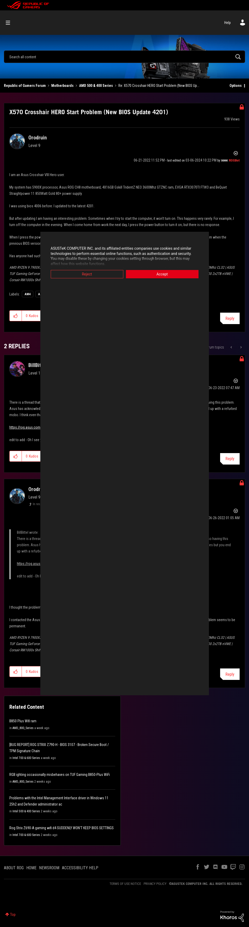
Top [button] (13, 914)
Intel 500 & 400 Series (26, 811)
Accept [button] (162, 274)
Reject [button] (87, 274)
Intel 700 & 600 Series (26, 758)
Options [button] (235, 85)
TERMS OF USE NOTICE (125, 884)
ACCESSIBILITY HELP (80, 867)
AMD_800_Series (23, 728)
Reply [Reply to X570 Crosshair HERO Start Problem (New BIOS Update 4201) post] (229, 318)
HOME (31, 867)
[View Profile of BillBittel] (37, 365)
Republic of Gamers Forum (25, 85)
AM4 (27, 294)
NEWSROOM (49, 867)
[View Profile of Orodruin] (37, 137)
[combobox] (124, 56)
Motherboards (62, 85)
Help (227, 23)
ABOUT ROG (14, 867)
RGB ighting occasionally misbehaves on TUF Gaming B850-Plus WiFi (59, 774)
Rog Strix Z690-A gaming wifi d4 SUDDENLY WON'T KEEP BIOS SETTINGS (61, 828)
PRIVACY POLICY (155, 884)
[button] (16, 316)
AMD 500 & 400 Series (96, 85)
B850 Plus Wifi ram (22, 721)
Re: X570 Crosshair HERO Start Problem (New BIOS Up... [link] (158, 85)
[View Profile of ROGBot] (234, 160)
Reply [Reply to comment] (229, 458)
